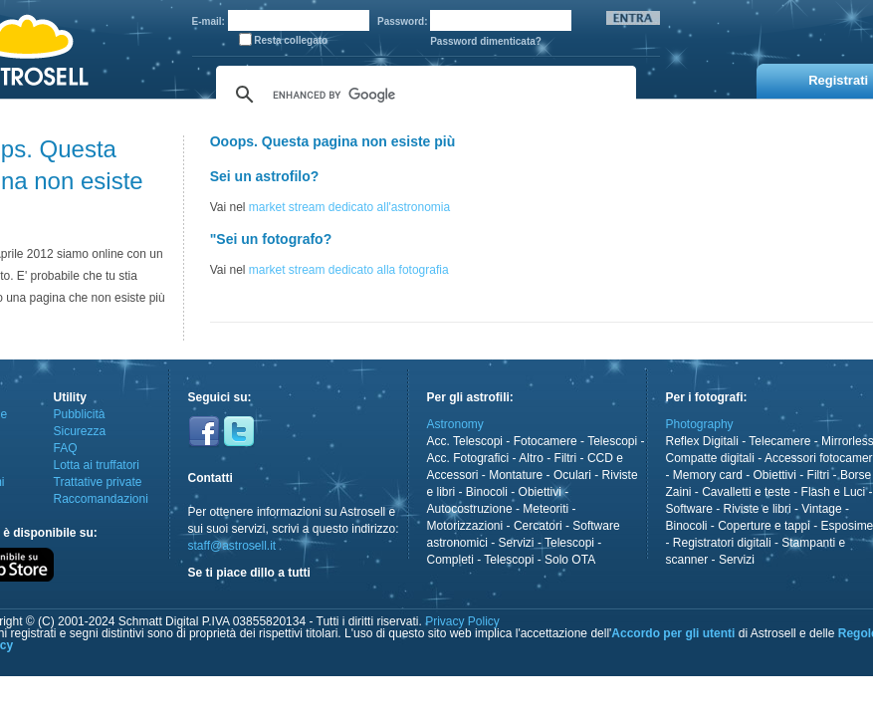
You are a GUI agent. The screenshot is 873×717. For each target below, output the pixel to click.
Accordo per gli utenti (673, 633)
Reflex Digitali (702, 441)
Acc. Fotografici (468, 458)
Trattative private (98, 482)
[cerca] (423, 95)
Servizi (517, 543)
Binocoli (487, 492)
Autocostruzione (470, 509)
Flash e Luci (833, 492)
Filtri (565, 458)
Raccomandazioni (101, 499)
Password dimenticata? (486, 41)
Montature (516, 475)
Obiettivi (540, 492)
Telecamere (779, 441)
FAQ (66, 448)
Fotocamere (545, 441)
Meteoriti (545, 509)
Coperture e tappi (764, 526)
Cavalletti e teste (746, 492)
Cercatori (538, 526)
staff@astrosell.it (232, 546)
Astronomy (455, 424)
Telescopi (612, 441)
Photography (700, 424)
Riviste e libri (757, 509)
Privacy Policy (462, 621)
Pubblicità (80, 414)
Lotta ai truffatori (97, 465)
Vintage (821, 509)
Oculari (572, 475)
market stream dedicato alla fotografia (349, 270)
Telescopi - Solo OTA (539, 560)
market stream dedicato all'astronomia (349, 207)
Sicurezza (80, 431)
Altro (531, 458)
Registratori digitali (722, 543)
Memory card (708, 475)
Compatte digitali (710, 458)
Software (689, 509)
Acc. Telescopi (465, 441)
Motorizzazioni (465, 526)
